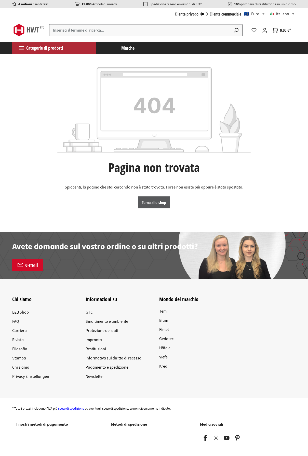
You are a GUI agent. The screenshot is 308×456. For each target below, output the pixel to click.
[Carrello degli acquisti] (282, 30)
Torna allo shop (154, 202)
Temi (163, 311)
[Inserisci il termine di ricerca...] (139, 30)
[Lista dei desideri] (254, 30)
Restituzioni (96, 349)
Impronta (94, 340)
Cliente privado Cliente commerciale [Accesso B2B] (208, 14)
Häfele (164, 348)
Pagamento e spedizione (107, 367)
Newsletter (95, 376)
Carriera (19, 330)
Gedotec (166, 339)
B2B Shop (20, 312)
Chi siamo (20, 367)
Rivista (18, 340)
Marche (128, 48)
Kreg (163, 366)
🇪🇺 (251, 14)
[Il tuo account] (264, 30)
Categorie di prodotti (41, 48)
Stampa (19, 358)
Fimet (164, 329)
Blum (163, 320)
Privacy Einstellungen (30, 376)
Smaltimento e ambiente (107, 321)
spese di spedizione (71, 408)
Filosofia (19, 349)
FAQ (15, 321)
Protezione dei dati (102, 330)
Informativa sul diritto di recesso (113, 358)
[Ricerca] (236, 30)
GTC (89, 312)
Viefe (163, 357)
